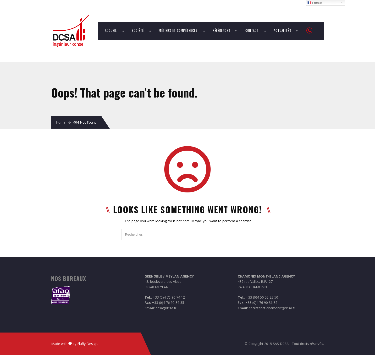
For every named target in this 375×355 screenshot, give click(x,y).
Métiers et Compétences (178, 30)
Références (221, 30)
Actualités (282, 30)
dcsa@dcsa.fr (166, 308)
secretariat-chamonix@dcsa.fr (272, 308)
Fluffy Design (87, 343)
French (315, 3)
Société (138, 30)
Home (61, 122)
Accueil (111, 30)
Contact (252, 30)
